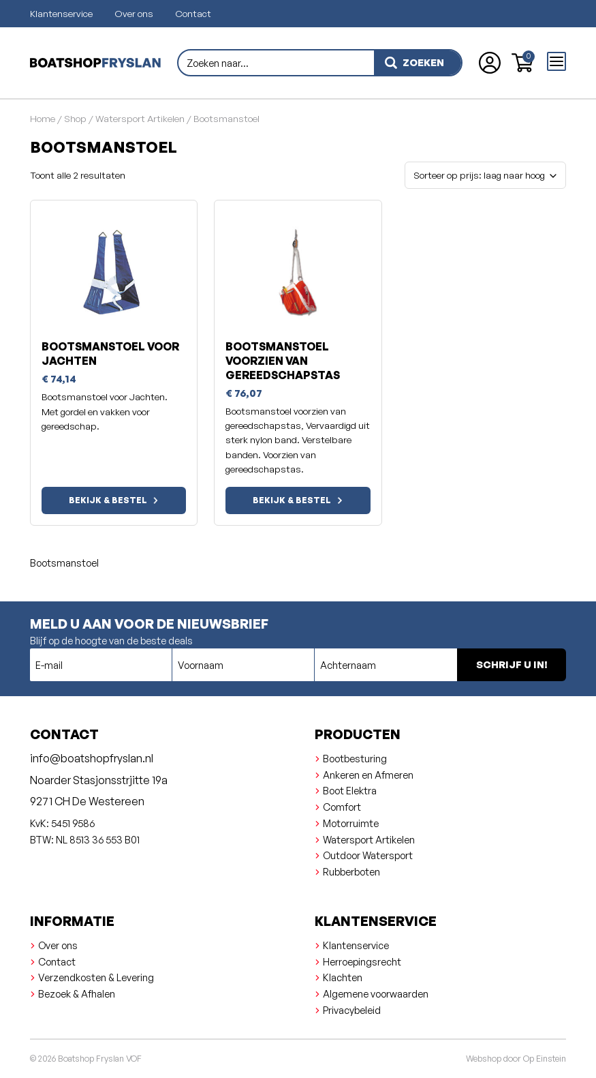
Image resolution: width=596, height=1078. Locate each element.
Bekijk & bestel (108, 500)
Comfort (342, 806)
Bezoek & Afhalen (76, 993)
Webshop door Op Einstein (516, 1058)
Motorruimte (351, 823)
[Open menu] (556, 61)
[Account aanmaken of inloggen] (490, 63)
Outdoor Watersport (368, 855)
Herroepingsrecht (362, 961)
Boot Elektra (350, 790)
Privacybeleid (352, 1010)
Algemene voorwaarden (375, 993)
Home (42, 118)
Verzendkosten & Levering (96, 977)
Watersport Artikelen (140, 118)
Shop (75, 118)
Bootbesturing (355, 758)
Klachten (342, 977)
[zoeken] (417, 62)
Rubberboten (351, 871)
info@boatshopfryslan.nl (91, 758)
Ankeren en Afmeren (368, 774)
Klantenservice (61, 13)
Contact (193, 13)
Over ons (133, 13)
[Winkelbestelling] (485, 175)
